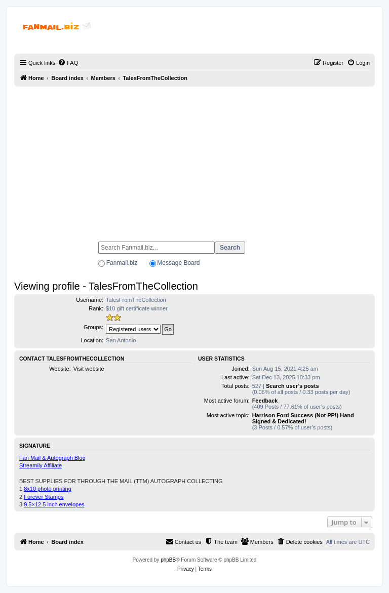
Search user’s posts (292, 386)
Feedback (265, 401)
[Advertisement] (194, 159)
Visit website (88, 369)
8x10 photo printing (47, 489)
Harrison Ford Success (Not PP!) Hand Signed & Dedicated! (303, 418)
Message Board (178, 262)
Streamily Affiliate (40, 465)
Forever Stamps (43, 497)
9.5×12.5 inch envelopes (54, 504)
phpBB (168, 560)
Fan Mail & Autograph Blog (52, 458)
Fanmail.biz (121, 262)
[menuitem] (68, 63)
